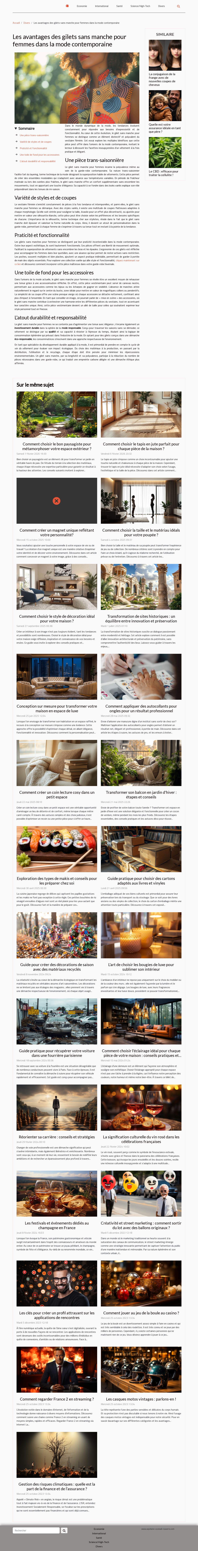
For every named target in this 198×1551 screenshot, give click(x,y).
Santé (119, 6)
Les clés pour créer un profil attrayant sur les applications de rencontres (57, 1315)
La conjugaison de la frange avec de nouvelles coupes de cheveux (162, 79)
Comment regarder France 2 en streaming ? (57, 1399)
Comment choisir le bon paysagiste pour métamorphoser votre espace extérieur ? (56, 446)
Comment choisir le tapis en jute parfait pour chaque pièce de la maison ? (141, 446)
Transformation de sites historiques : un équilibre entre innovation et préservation (141, 618)
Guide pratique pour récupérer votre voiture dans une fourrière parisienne (57, 1053)
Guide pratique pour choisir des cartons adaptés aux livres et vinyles (141, 880)
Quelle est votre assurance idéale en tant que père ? (165, 128)
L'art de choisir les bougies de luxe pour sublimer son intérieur (141, 966)
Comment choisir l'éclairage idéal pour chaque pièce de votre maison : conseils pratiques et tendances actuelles (141, 1055)
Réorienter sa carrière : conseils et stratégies (57, 1136)
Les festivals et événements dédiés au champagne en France (57, 1225)
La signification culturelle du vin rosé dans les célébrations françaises (141, 1139)
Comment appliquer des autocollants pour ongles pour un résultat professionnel (141, 708)
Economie (82, 6)
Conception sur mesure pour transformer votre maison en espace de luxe (57, 708)
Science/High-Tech (140, 6)
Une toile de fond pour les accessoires (39, 155)
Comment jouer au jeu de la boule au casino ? (141, 1312)
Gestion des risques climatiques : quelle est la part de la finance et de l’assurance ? (57, 1486)
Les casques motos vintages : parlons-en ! (141, 1399)
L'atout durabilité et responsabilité (38, 161)
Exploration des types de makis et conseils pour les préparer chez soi (57, 880)
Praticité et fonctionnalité (33, 148)
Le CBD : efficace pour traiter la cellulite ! (163, 173)
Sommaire (26, 128)
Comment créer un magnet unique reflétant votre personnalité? (57, 532)
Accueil (16, 23)
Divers (161, 6)
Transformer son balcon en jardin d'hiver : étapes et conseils (141, 794)
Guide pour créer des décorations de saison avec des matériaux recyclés (57, 966)
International (101, 6)
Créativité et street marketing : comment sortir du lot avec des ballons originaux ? (141, 1225)
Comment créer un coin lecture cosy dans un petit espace (57, 794)
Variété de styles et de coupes (36, 142)
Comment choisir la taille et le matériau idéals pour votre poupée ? (141, 532)
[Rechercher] (36, 1530)
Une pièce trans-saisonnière (34, 135)
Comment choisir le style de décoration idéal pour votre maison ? (57, 618)
